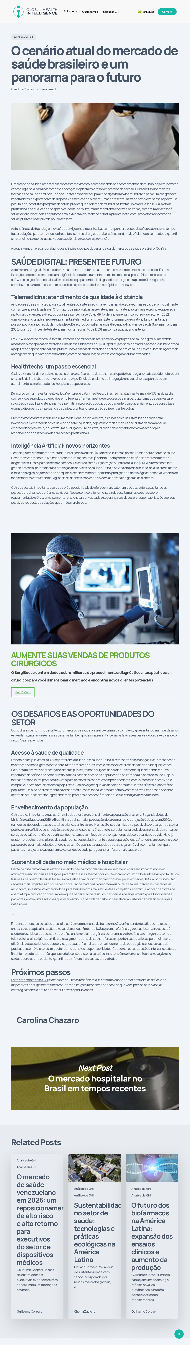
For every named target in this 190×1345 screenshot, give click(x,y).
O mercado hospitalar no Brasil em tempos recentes (95, 1078)
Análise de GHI (23, 37)
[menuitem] (146, 11)
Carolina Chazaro (23, 89)
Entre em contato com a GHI (29, 980)
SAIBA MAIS (23, 692)
